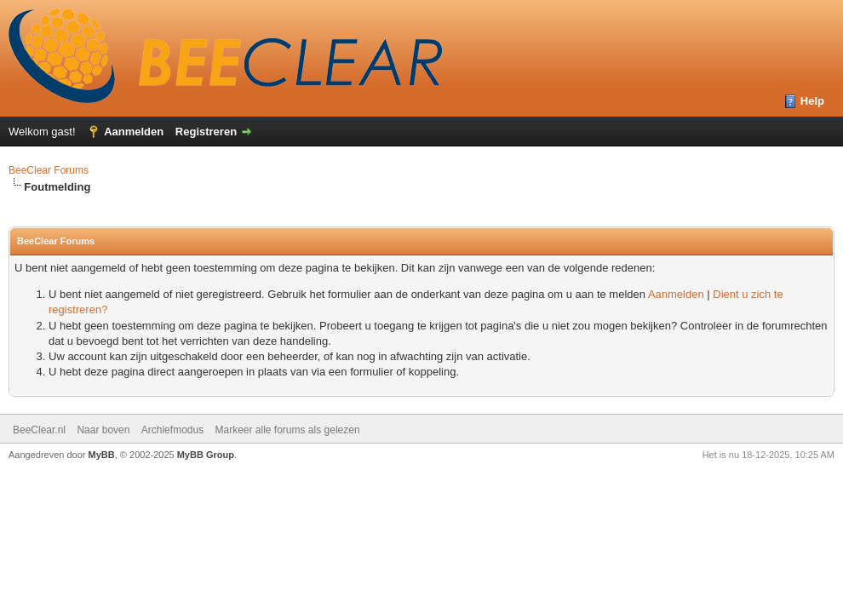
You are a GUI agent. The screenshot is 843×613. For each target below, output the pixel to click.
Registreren (206, 131)
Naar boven (103, 430)
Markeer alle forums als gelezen (287, 430)
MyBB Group (205, 455)
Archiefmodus (172, 430)
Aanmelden (133, 131)
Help (812, 101)
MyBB (102, 455)
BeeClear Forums (49, 170)
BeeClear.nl (39, 430)
